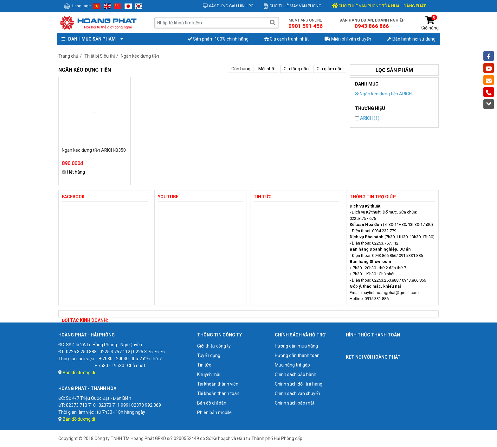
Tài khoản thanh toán (218, 393)
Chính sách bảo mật (294, 402)
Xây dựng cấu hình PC (228, 5)
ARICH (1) (367, 118)
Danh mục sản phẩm (91, 39)
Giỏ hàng (430, 23)
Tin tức (204, 364)
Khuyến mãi (208, 374)
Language (77, 5)
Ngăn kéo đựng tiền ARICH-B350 (94, 150)
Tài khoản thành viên (217, 383)
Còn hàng (240, 68)
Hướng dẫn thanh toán (297, 355)
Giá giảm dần (330, 68)
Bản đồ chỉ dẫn (211, 402)
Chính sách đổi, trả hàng (298, 383)
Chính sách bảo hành (295, 374)
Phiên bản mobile (214, 412)
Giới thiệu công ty (214, 345)
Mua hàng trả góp (292, 364)
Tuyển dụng (208, 355)
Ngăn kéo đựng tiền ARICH (383, 93)
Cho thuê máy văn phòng (292, 5)
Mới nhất (267, 68)
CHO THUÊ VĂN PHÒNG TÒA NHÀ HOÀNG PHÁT (379, 5)
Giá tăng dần (296, 68)
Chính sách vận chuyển (297, 393)
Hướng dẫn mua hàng (296, 345)
